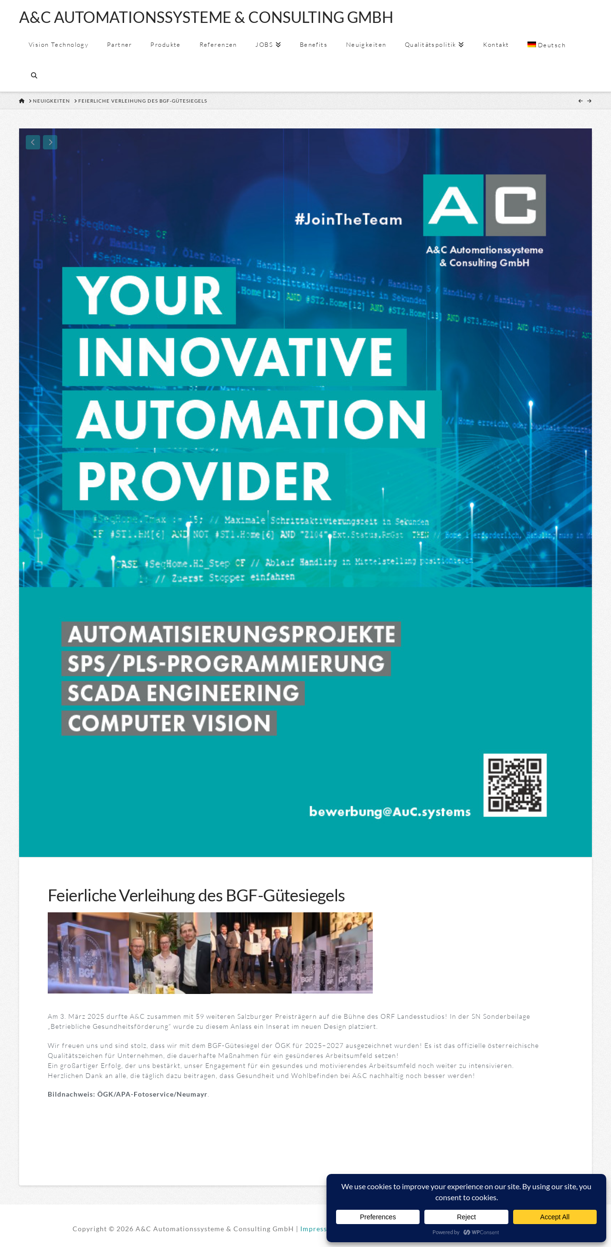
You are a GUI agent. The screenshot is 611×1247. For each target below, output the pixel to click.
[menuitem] (546, 45)
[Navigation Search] (33, 76)
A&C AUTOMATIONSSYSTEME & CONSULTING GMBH (206, 17)
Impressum (318, 1229)
